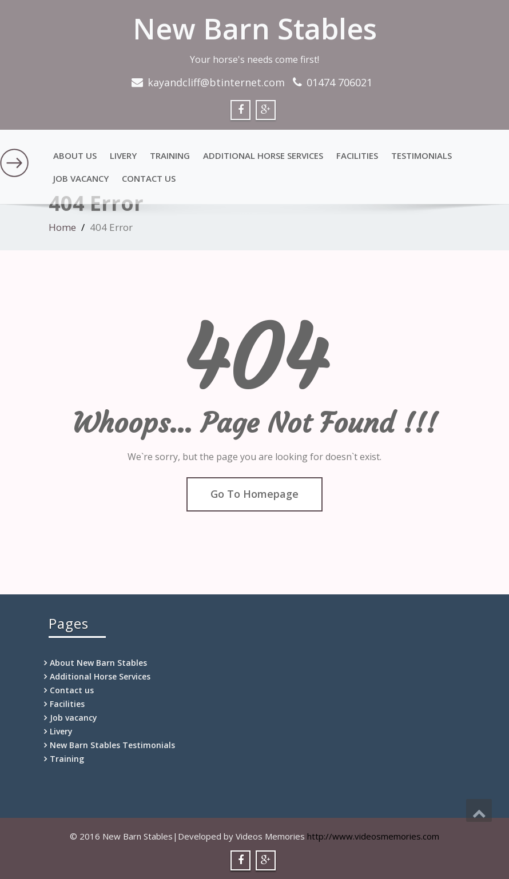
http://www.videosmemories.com (373, 836)
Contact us (149, 178)
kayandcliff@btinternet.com (216, 82)
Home (62, 227)
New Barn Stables (255, 28)
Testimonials (421, 155)
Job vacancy (81, 178)
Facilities (357, 155)
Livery (123, 155)
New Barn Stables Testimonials (112, 745)
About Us (75, 155)
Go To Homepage (254, 494)
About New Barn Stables (98, 662)
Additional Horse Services (263, 155)
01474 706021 (339, 82)
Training (170, 155)
